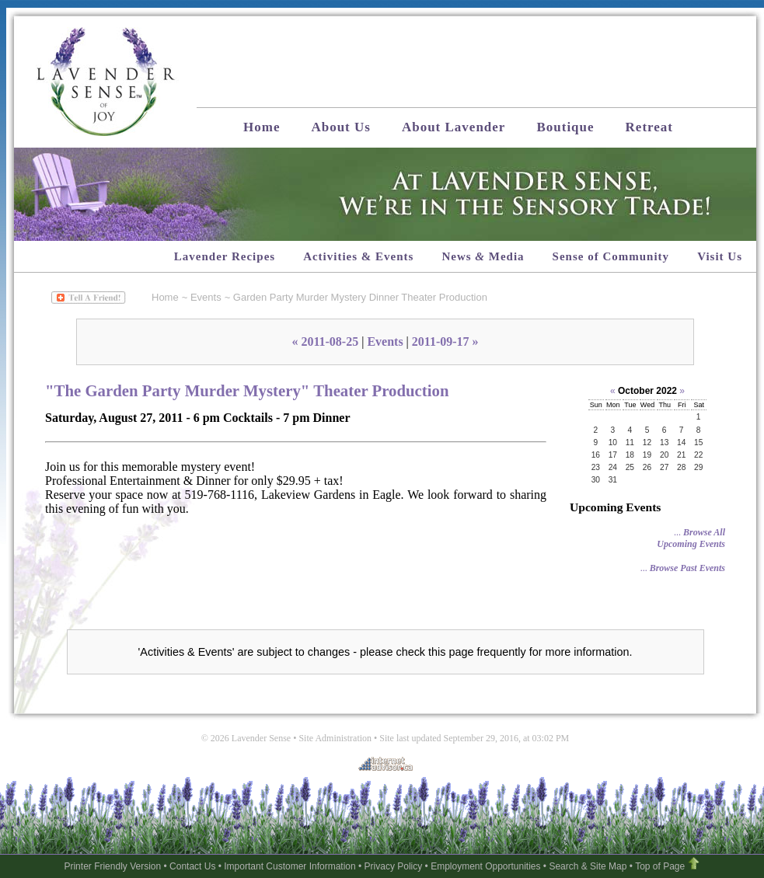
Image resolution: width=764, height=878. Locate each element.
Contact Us (192, 866)
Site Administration (335, 738)
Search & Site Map (587, 866)
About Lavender (453, 127)
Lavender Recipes (224, 256)
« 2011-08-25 (324, 341)
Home (261, 127)
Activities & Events (358, 256)
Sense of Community (611, 256)
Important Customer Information (289, 866)
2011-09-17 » (445, 341)
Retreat (649, 127)
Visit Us (719, 256)
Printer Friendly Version (112, 866)
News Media (482, 256)
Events (206, 297)
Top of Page (660, 866)
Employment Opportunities (485, 866)
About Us (341, 127)
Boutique (565, 127)
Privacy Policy (394, 866)
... (691, 538)
